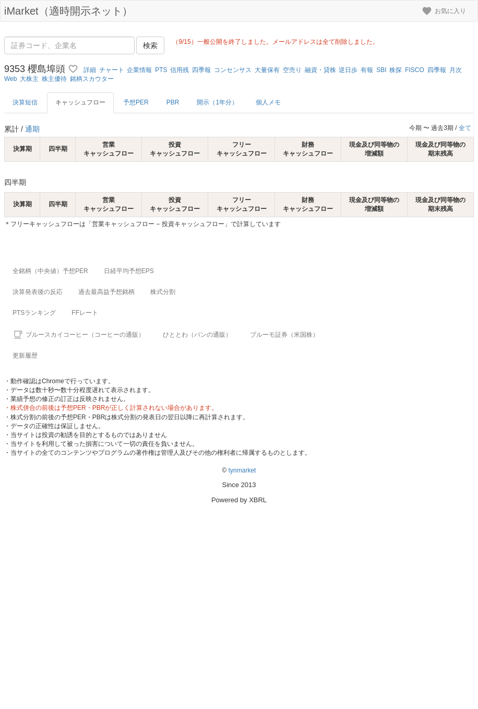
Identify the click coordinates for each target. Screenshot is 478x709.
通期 (32, 129)
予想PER (136, 102)
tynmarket (242, 470)
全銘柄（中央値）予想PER (50, 271)
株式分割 (162, 292)
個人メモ (268, 102)
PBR (173, 102)
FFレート (84, 312)
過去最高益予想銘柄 (106, 292)
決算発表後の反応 (38, 292)
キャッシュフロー (80, 102)
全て (465, 128)
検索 (150, 45)
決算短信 (25, 102)
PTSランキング (34, 312)
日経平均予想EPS (129, 271)
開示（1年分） (217, 102)
